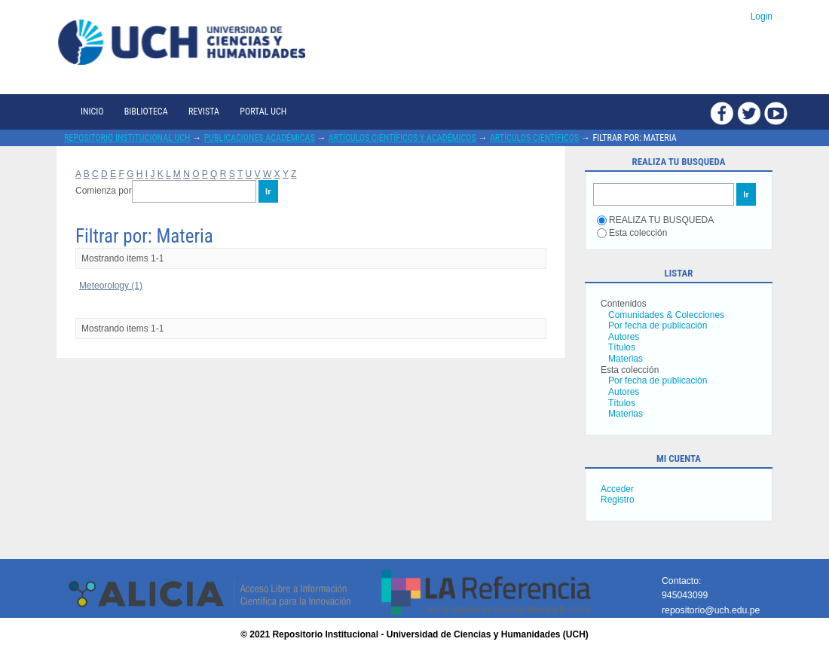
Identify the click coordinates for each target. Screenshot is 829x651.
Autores (623, 337)
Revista (203, 111)
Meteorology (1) (110, 285)
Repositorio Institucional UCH (127, 138)
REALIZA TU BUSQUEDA (655, 220)
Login (761, 16)
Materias (625, 358)
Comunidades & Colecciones (666, 315)
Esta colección (632, 233)
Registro (618, 499)
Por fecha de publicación (657, 325)
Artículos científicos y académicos (402, 138)
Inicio (92, 111)
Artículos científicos (534, 138)
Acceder (617, 489)
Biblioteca (146, 111)
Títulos (621, 347)
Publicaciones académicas (259, 138)
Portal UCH (263, 111)
